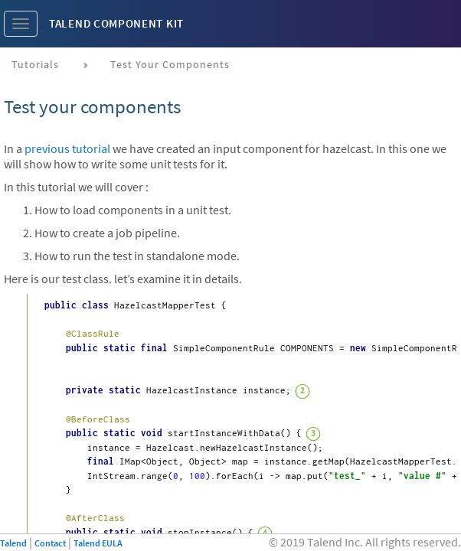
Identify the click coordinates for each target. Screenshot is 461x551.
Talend (13, 543)
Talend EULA (98, 543)
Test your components (170, 64)
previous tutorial (67, 148)
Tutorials (35, 64)
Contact (50, 543)
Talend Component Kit (116, 23)
